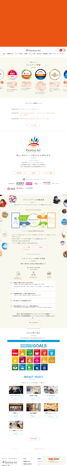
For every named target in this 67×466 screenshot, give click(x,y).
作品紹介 (26, 53)
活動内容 (4, 53)
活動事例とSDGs (10, 53)
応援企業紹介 (45, 53)
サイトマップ (62, 53)
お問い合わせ (39, 53)
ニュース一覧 (33, 125)
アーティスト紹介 (32, 53)
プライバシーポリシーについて (53, 462)
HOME (24, 458)
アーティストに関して (19, 53)
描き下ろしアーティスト (53, 53)
